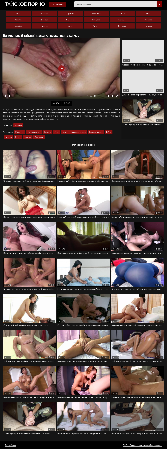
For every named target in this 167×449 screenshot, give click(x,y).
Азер (70, 26)
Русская (27, 137)
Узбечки (148, 20)
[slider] (47, 96)
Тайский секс (10, 445)
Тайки (18, 14)
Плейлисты (57, 4)
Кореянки (70, 20)
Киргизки (122, 26)
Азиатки (18, 20)
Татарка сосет (34, 132)
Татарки (148, 26)
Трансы (70, 14)
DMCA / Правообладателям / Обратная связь (142, 445)
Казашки (122, 20)
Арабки (18, 26)
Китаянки (96, 20)
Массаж (44, 14)
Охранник (19, 132)
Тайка (108, 132)
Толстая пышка (96, 132)
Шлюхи (122, 14)
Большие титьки (78, 132)
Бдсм (64, 132)
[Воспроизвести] (6, 96)
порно (25, 4)
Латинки (44, 26)
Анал (148, 14)
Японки (44, 20)
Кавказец (39, 137)
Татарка (47, 132)
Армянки (96, 26)
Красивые (96, 14)
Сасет (17, 137)
